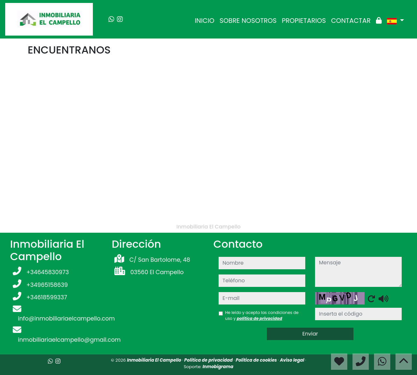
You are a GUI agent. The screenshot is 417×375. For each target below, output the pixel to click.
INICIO (204, 20)
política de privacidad (259, 318)
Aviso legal (292, 360)
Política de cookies (257, 360)
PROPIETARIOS (304, 20)
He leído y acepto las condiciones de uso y (261, 315)
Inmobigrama (218, 367)
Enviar (310, 333)
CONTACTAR (350, 20)
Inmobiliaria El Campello (154, 360)
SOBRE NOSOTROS (248, 20)
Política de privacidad (209, 360)
